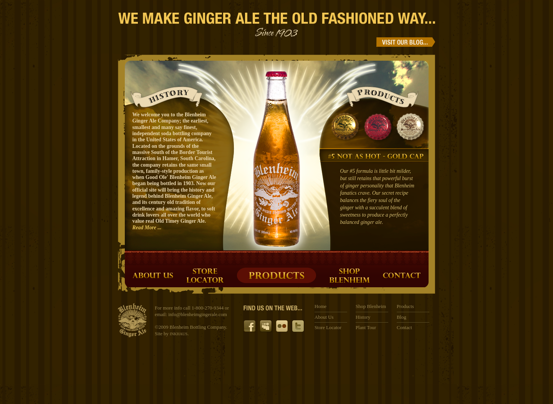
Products (405, 306)
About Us (324, 317)
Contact (404, 327)
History (363, 317)
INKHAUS (178, 334)
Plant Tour (366, 327)
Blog (401, 317)
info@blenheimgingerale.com (197, 314)
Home (320, 306)
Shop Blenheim (371, 306)
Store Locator (328, 327)
